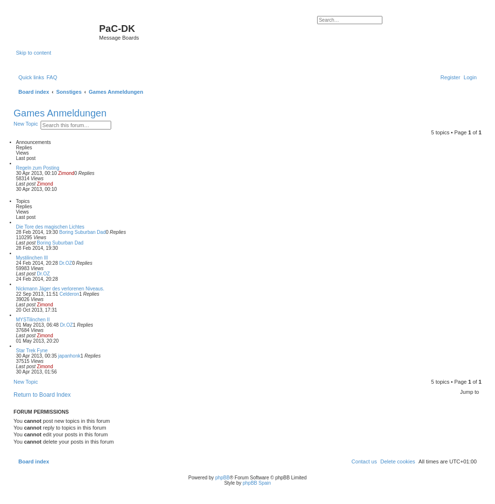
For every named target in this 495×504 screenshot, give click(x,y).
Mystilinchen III (32, 257)
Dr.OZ (66, 263)
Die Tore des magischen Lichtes (50, 227)
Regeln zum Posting (37, 168)
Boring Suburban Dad (82, 232)
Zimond (66, 173)
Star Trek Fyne (32, 350)
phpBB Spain (257, 483)
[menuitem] (51, 77)
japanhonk (69, 356)
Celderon (69, 294)
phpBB (222, 477)
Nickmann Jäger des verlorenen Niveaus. (60, 288)
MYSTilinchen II (33, 319)
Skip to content (33, 53)
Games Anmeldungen (60, 113)
